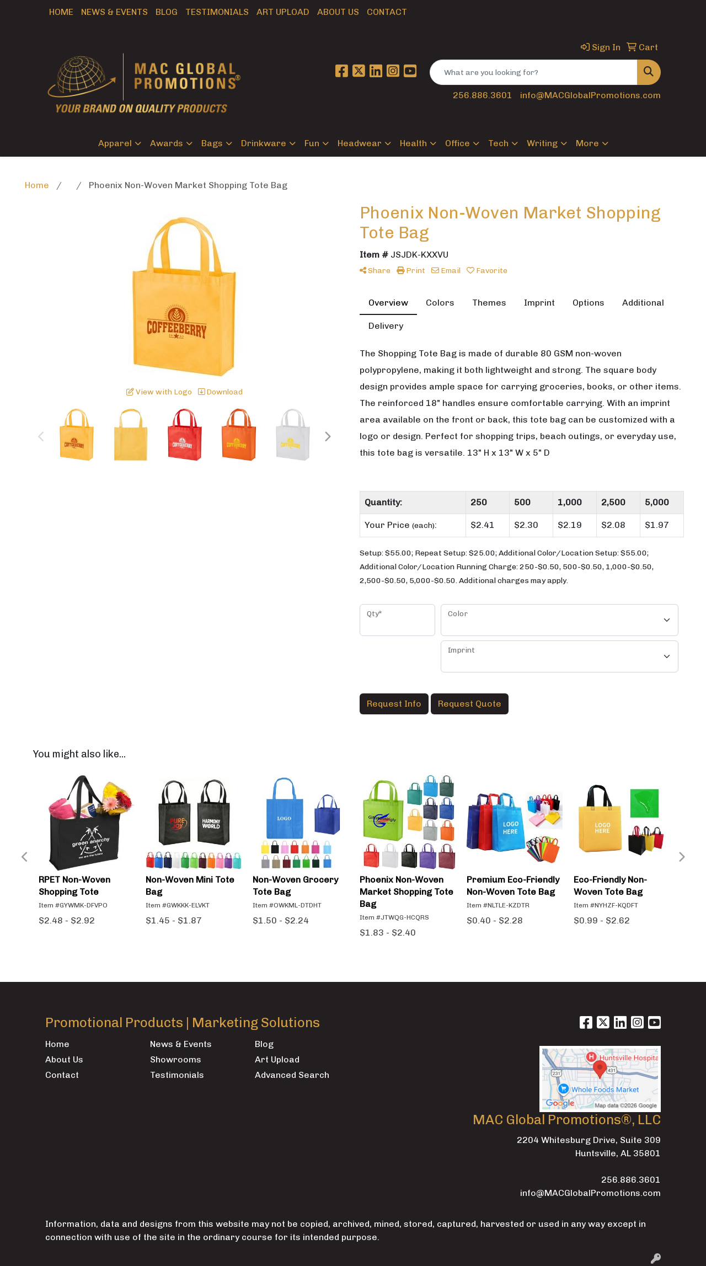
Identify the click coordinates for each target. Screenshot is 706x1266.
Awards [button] (166, 143)
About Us (338, 12)
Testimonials (217, 12)
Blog (167, 12)
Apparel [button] (115, 143)
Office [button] (457, 143)
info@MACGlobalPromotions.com (590, 95)
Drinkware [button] (263, 143)
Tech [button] (498, 143)
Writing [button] (542, 143)
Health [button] (413, 143)
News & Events (114, 12)
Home (61, 12)
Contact (387, 12)
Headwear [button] (360, 143)
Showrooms (175, 1059)
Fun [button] (311, 143)
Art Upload (282, 12)
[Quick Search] (534, 72)
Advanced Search (292, 1075)
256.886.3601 (482, 95)
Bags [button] (212, 143)
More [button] (587, 143)
